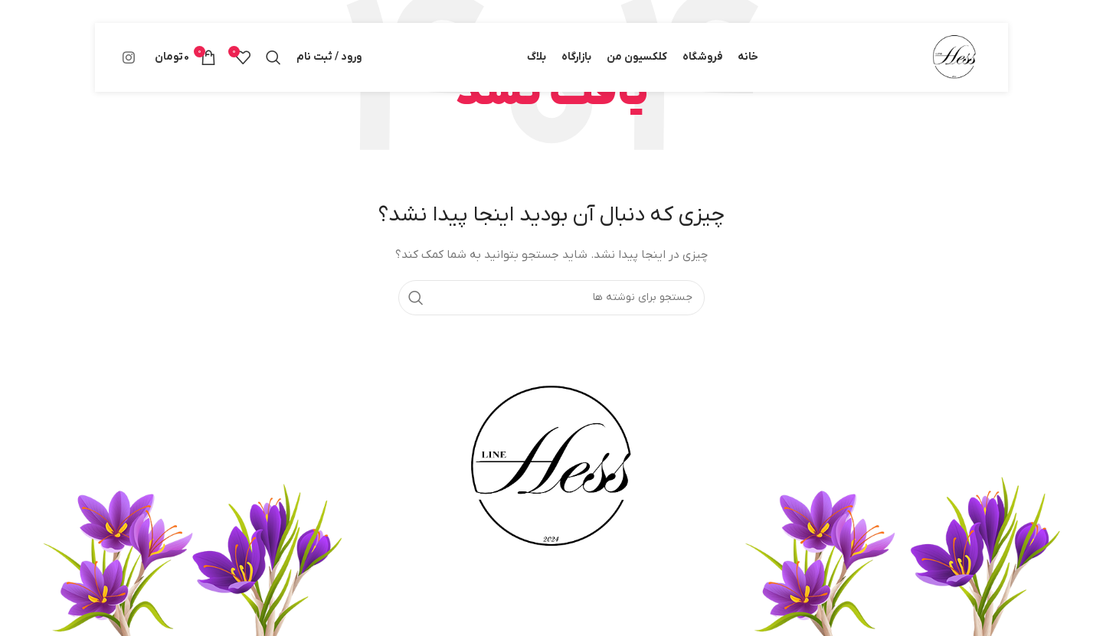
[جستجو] (273, 57)
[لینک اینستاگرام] (128, 57)
